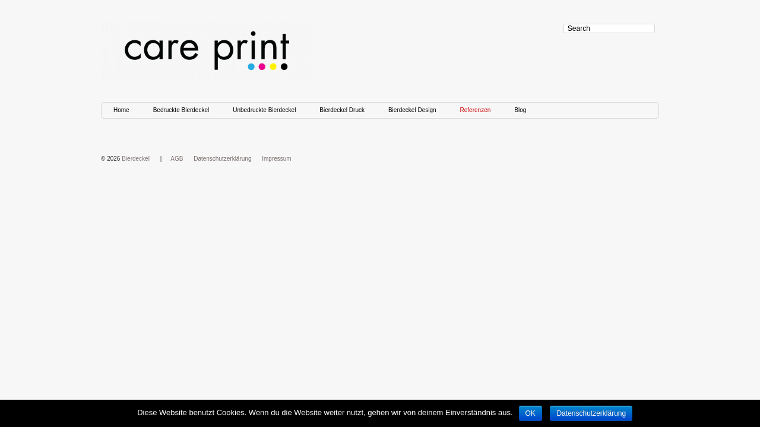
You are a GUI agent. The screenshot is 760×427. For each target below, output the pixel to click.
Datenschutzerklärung (222, 158)
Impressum (276, 158)
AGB (176, 158)
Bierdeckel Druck (342, 110)
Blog (520, 110)
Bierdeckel (136, 158)
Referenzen (475, 110)
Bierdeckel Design (412, 110)
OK (530, 413)
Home (121, 110)
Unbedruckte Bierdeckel (264, 110)
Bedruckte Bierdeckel (181, 110)
